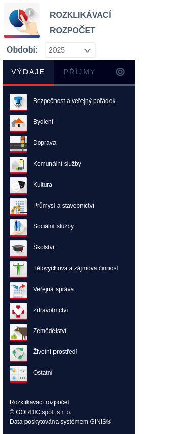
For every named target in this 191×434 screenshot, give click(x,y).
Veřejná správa (53, 289)
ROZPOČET (65, 28)
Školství (43, 247)
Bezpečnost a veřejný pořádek (74, 101)
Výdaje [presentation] (28, 72)
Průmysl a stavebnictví (63, 205)
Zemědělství (49, 331)
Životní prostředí (55, 351)
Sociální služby (53, 226)
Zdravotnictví (50, 310)
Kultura (42, 184)
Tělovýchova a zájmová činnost (75, 268)
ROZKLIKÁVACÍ (65, 13)
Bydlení (43, 121)
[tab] (28, 73)
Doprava (44, 142)
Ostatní (43, 372)
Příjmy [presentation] (80, 72)
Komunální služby (57, 163)
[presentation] (120, 73)
